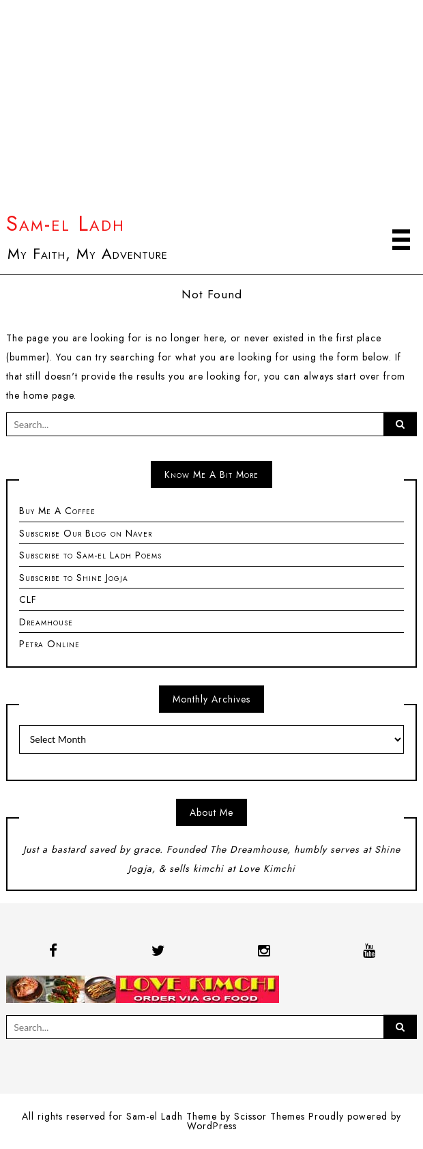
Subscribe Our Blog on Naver (85, 533)
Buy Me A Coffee (57, 510)
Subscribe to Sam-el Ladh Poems (90, 555)
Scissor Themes (269, 1116)
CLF (28, 599)
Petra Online (49, 644)
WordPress (212, 1126)
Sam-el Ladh (65, 223)
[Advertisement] (211, 108)
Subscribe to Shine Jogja (73, 577)
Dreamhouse (46, 622)
